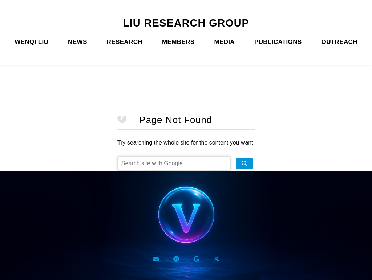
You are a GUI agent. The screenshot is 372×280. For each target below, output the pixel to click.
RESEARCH (124, 41)
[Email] (156, 259)
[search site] (244, 163)
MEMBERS (178, 41)
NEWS (77, 41)
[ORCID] (176, 259)
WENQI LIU (31, 41)
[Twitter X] (216, 259)
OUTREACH (339, 41)
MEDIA (224, 41)
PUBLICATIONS (278, 41)
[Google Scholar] (196, 259)
